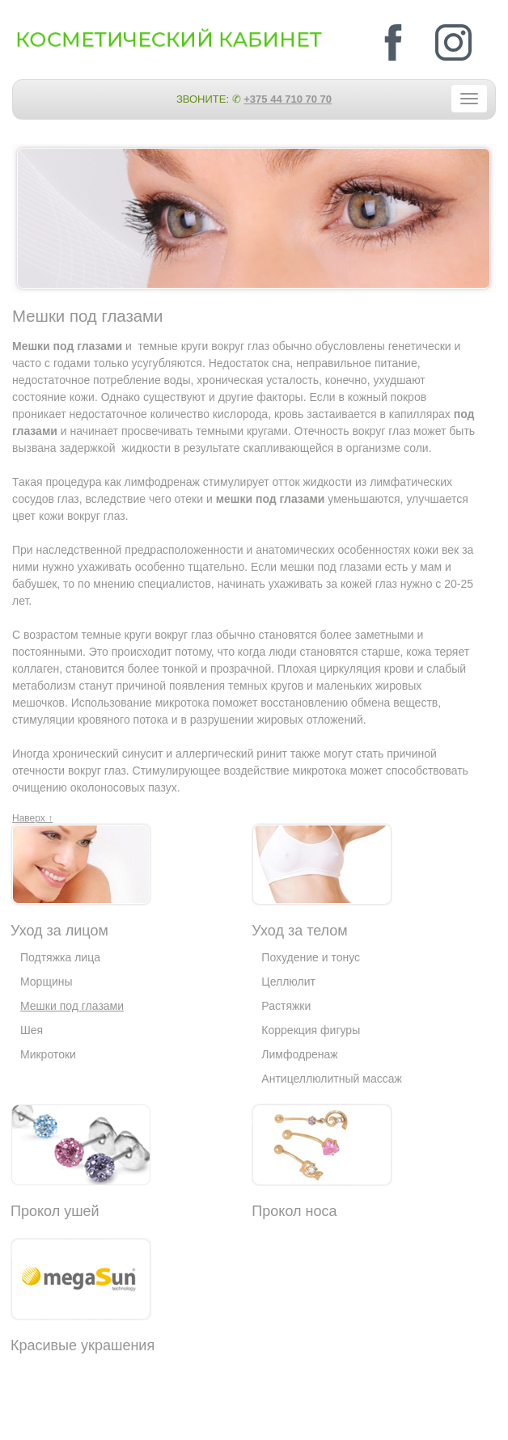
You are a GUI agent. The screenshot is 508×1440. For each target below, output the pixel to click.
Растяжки (286, 1005)
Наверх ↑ (32, 818)
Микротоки (48, 1054)
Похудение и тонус (310, 957)
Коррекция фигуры (310, 1030)
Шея (31, 1030)
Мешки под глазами (72, 1005)
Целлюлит (288, 981)
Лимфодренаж (299, 1054)
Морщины (46, 981)
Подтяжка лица (60, 957)
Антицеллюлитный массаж (331, 1078)
